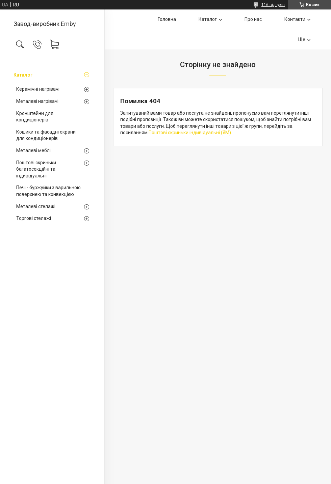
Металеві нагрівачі (37, 101)
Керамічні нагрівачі (37, 89)
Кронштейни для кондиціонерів (34, 117)
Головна (167, 19)
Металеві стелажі (35, 206)
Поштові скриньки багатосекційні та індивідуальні (36, 169)
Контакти (294, 19)
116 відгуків (273, 4)
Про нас (253, 19)
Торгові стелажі (33, 218)
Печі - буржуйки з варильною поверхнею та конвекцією (48, 191)
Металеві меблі (33, 150)
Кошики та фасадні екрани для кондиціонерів (46, 135)
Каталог (23, 75)
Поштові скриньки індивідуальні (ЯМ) (190, 132)
